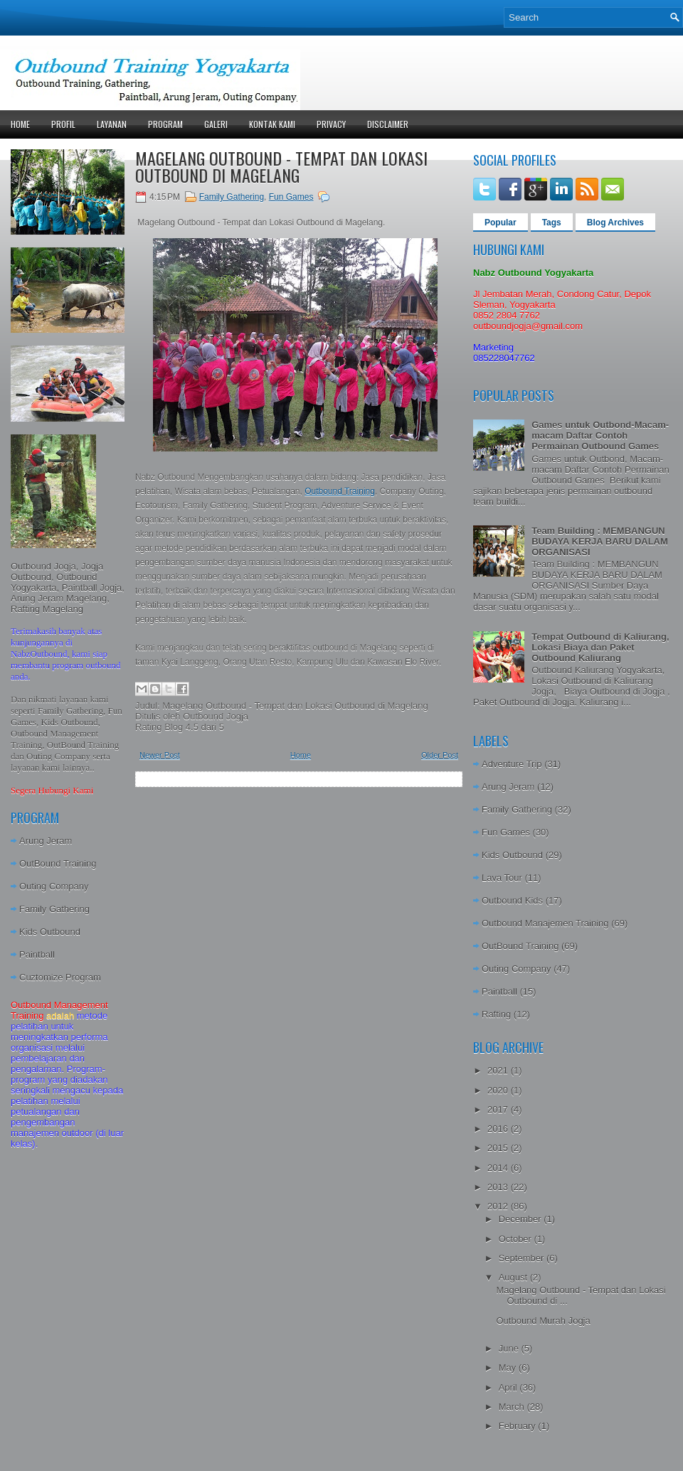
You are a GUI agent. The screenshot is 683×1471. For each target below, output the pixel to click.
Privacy (331, 124)
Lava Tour (502, 877)
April (509, 1387)
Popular (501, 223)
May (509, 1367)
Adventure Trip (512, 764)
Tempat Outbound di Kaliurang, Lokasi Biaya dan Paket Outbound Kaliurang (600, 647)
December (521, 1219)
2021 (499, 1070)
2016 (499, 1128)
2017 (499, 1109)
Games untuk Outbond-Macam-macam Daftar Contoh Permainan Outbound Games (600, 435)
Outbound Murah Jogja (543, 1320)
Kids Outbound (49, 931)
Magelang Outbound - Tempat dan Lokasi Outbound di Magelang (281, 166)
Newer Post (159, 755)
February (519, 1426)
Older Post (439, 755)
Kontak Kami (272, 124)
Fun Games (291, 197)
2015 (499, 1148)
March (513, 1406)
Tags (551, 223)
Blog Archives (615, 223)
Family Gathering (54, 909)
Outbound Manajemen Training (545, 923)
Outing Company (54, 886)
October (516, 1239)
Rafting (496, 1014)
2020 (499, 1090)
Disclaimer (387, 124)
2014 (499, 1167)
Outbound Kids (512, 900)
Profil (63, 124)
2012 (499, 1206)
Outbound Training (340, 491)
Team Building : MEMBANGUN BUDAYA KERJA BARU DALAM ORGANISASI (599, 541)
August (514, 1277)
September (522, 1258)
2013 (499, 1187)
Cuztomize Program (60, 977)
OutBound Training (57, 863)
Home (20, 124)
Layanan (112, 124)
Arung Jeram (45, 840)
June (510, 1348)
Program (165, 124)
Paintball (37, 954)
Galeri (216, 124)
